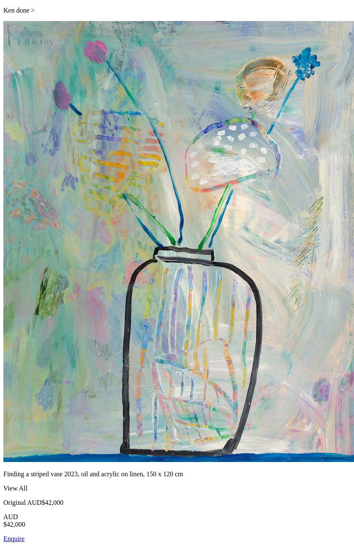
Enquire (14, 538)
